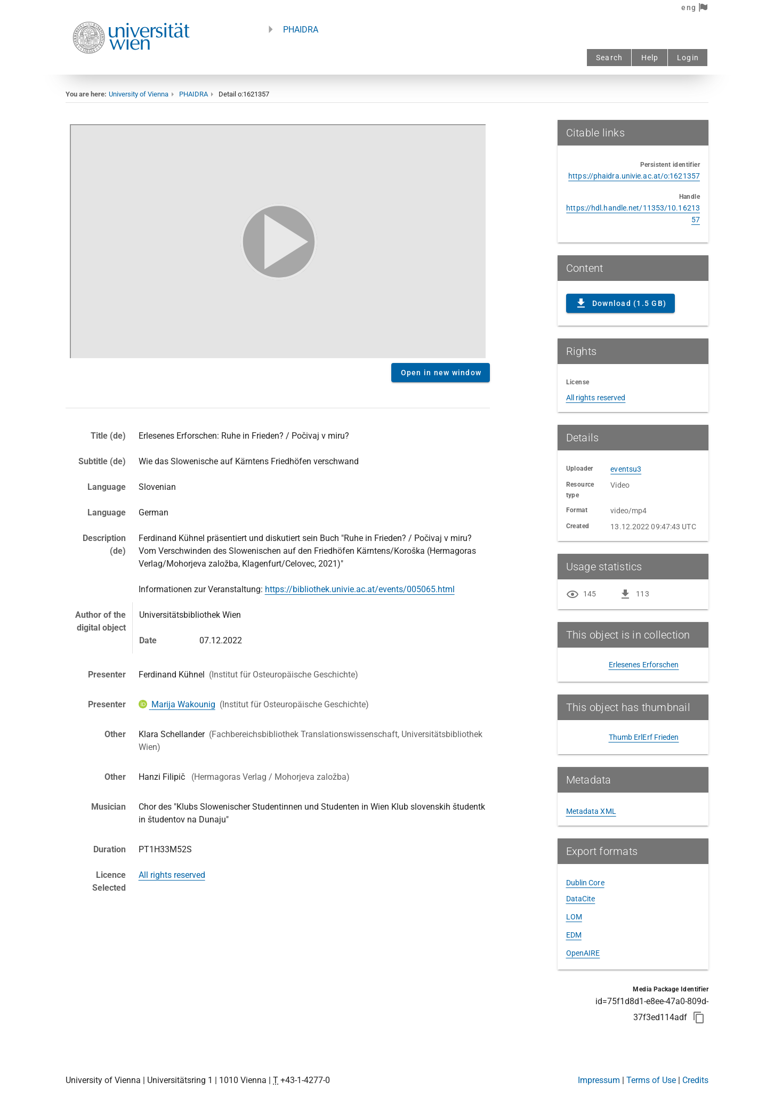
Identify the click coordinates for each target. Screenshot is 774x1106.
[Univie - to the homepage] (131, 68)
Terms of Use (651, 1080)
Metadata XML (591, 811)
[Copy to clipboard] (698, 1017)
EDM (574, 935)
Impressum (599, 1080)
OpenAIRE (583, 953)
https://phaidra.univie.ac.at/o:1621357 (634, 176)
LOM (574, 917)
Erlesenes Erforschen (644, 664)
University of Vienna (138, 94)
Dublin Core (585, 882)
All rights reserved (172, 875)
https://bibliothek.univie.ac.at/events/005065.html (360, 589)
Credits (695, 1080)
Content (278, 239)
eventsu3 (625, 469)
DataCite (580, 898)
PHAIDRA (300, 30)
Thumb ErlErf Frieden (644, 737)
